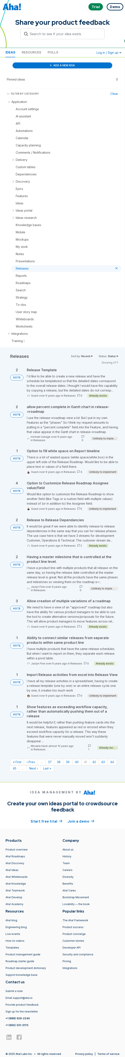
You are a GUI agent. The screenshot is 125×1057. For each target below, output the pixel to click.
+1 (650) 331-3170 (17, 1025)
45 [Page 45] (14, 768)
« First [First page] (17, 762)
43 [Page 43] (103, 762)
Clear (114, 94)
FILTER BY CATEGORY (23, 93)
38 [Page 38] (59, 762)
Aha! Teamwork (15, 890)
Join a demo (81, 821)
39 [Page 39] (68, 762)
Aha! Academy (14, 904)
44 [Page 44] (112, 762)
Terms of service (108, 1054)
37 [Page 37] (50, 762)
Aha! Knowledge (16, 883)
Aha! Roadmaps (15, 856)
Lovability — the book (76, 904)
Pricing (66, 961)
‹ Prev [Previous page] (31, 762)
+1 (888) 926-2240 (18, 1018)
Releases (70, 395)
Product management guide (23, 954)
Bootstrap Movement (75, 897)
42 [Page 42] (94, 762)
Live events (13, 934)
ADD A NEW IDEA (62, 65)
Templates (12, 947)
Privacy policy (84, 1054)
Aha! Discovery (15, 863)
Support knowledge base (21, 974)
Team (66, 863)
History (66, 856)
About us (68, 849)
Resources (31, 52)
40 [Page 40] (77, 762)
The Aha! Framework (75, 920)
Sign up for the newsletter (22, 1011)
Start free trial (46, 821)
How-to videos (15, 940)
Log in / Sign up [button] (109, 52)
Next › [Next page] (33, 768)
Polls (53, 52)
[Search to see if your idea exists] (64, 33)
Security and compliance (77, 954)
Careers (67, 870)
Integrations (69, 968)
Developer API (71, 947)
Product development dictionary (26, 968)
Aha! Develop (14, 897)
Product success (73, 927)
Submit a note (14, 991)
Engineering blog (16, 927)
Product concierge (74, 934)
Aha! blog (11, 920)
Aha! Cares (69, 890)
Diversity (68, 876)
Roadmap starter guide (20, 961)
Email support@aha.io (19, 997)
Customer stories (73, 940)
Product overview (17, 849)
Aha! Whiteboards (17, 876)
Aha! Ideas (12, 870)
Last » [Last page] (47, 768)
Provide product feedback (22, 1004)
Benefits (67, 883)
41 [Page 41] (85, 762)
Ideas (10, 52)
